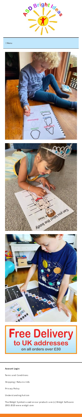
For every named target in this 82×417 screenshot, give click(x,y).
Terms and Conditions (16, 375)
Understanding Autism (17, 395)
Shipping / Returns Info (17, 381)
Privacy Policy (12, 388)
